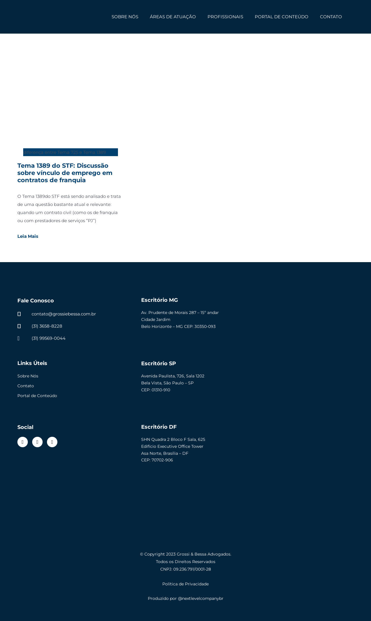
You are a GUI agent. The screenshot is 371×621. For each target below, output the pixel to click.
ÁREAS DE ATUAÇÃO (173, 16)
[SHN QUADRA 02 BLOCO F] (299, 445)
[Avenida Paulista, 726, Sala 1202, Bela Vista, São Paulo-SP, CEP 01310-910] (299, 382)
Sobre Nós (27, 376)
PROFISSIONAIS (225, 16)
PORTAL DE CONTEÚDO (281, 16)
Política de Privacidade (185, 584)
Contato (25, 385)
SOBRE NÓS (125, 16)
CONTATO (331, 16)
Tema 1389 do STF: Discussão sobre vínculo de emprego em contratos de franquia (64, 173)
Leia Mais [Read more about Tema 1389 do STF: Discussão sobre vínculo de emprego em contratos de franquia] (27, 236)
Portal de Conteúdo (37, 395)
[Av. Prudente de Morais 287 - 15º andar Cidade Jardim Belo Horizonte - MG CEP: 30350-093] (299, 318)
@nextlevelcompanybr (200, 598)
